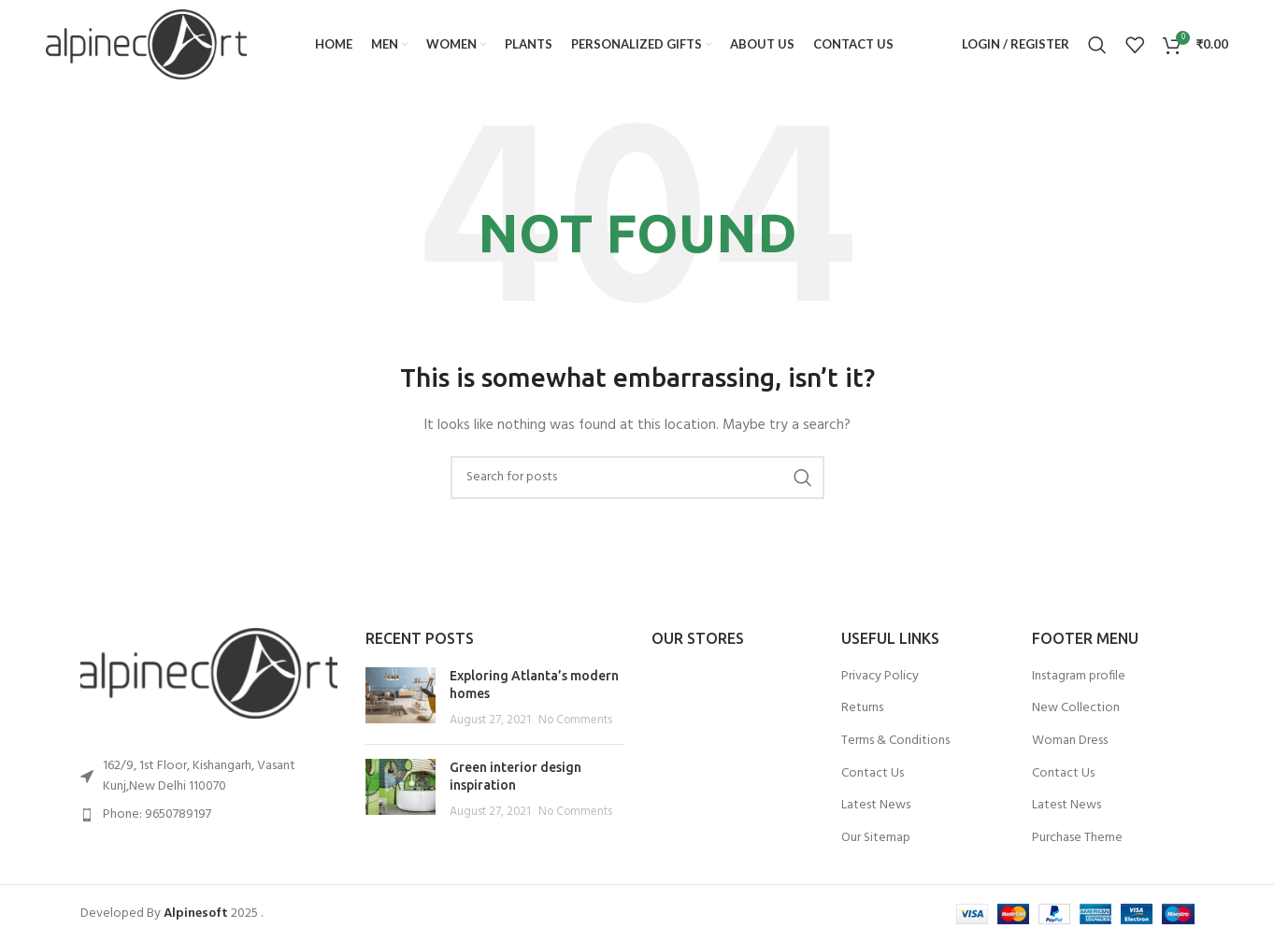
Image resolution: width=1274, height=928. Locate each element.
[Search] (1097, 45)
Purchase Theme (1077, 838)
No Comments (575, 720)
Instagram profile (1078, 676)
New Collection (1076, 708)
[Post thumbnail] (400, 698)
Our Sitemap (875, 838)
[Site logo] (146, 44)
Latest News (875, 805)
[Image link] (209, 673)
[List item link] (209, 815)
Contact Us (872, 773)
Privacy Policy (880, 676)
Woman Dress (1070, 741)
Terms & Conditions (895, 741)
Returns (862, 708)
